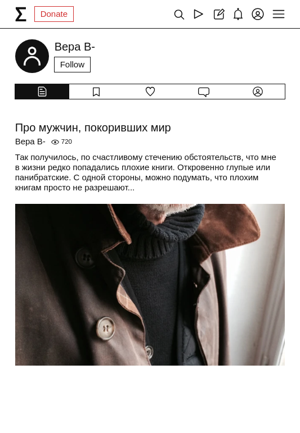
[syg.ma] (20, 14)
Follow (72, 64)
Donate (54, 14)
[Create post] (218, 14)
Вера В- (30, 141)
